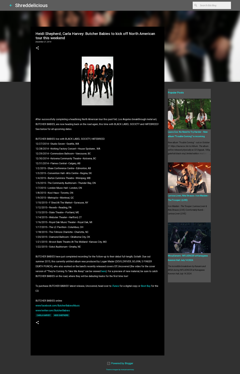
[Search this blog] (215, 5)
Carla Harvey (44, 315)
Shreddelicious (31, 5)
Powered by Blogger (120, 363)
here (103, 271)
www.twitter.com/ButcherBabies (53, 310)
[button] (37, 48)
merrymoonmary (127, 370)
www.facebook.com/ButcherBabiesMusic (58, 305)
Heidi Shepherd (61, 315)
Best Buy (146, 286)
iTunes (116, 286)
